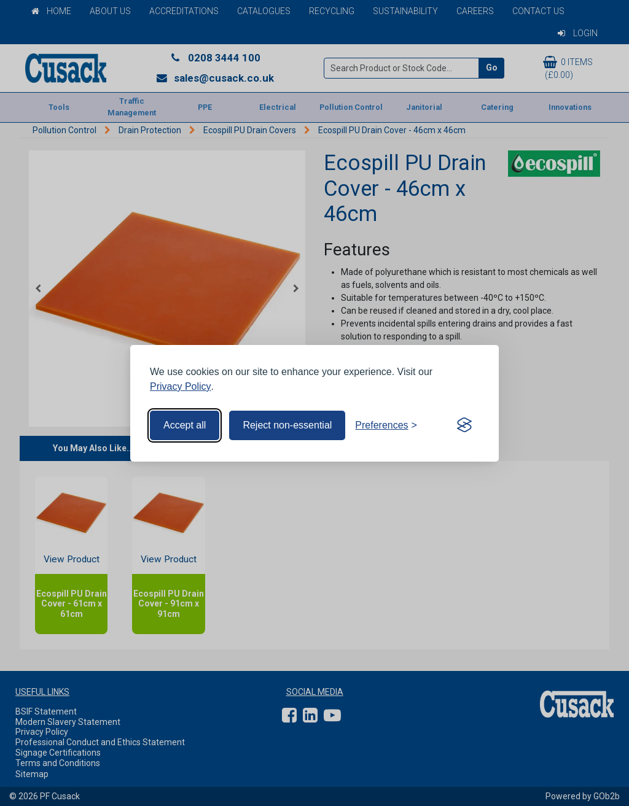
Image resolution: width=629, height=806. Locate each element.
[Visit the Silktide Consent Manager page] (464, 425)
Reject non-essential (287, 425)
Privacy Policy (180, 386)
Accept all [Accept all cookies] (184, 425)
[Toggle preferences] (386, 425)
